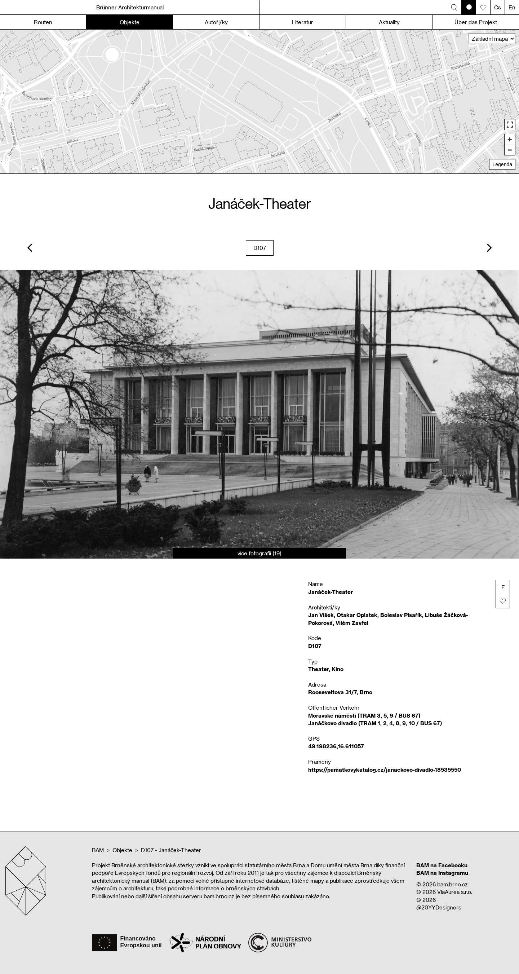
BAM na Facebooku (441, 865)
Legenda (502, 164)
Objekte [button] (129, 22)
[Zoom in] (510, 139)
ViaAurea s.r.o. (454, 892)
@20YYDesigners (438, 907)
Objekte (122, 850)
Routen (43, 22)
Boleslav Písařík (401, 615)
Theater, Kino (325, 669)
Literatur (302, 22)
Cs (497, 7)
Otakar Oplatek (357, 615)
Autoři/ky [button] (216, 22)
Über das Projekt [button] (475, 22)
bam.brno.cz (452, 884)
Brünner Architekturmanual (130, 7)
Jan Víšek (321, 615)
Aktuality (389, 22)
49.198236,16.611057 (336, 746)
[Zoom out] (510, 150)
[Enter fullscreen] (510, 124)
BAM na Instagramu (442, 872)
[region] (259, 101)
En (512, 7)
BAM (98, 850)
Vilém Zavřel (352, 623)
